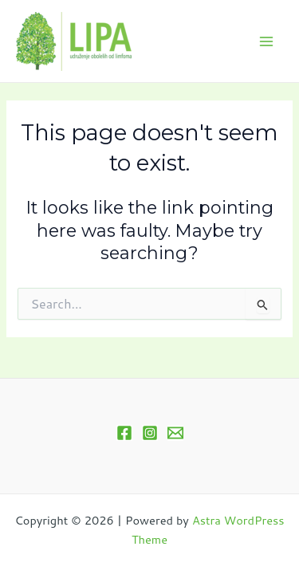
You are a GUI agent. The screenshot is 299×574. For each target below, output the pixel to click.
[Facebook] (124, 433)
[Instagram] (150, 433)
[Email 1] (175, 433)
